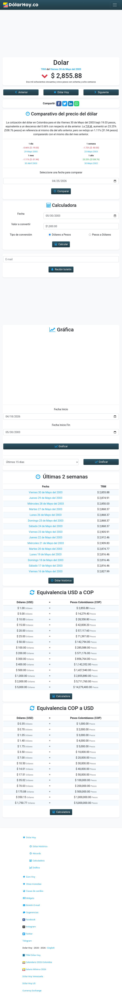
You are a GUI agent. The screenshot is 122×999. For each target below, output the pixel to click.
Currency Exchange (31, 990)
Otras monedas (31, 884)
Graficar (61, 446)
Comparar (61, 191)
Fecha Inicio (61, 409)
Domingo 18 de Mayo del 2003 (45, 560)
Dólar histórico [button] (61, 580)
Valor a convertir (20, 224)
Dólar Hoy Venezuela (32, 976)
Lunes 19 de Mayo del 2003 (46, 554)
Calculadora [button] (61, 696)
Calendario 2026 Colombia (37, 962)
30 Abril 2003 (31, 163)
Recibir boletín (61, 269)
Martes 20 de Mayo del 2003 (45, 548)
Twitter (27, 933)
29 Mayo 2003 (31, 151)
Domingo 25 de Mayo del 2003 (45, 520)
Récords (35, 853)
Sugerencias (30, 912)
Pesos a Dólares (101, 234)
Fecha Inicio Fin (61, 425)
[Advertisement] (61, 34)
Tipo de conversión (21, 234)
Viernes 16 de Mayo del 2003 (45, 571)
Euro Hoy (28, 876)
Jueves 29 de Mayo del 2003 (45, 498)
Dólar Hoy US (28, 983)
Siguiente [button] (101, 92)
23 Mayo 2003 (91, 151)
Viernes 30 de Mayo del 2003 (45, 492)
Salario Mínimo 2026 (34, 969)
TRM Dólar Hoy (31, 955)
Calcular (61, 244)
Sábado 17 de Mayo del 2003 (45, 565)
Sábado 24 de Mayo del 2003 (45, 526)
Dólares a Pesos (61, 234)
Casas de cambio (32, 891)
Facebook (28, 919)
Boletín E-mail (31, 905)
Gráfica (34, 867)
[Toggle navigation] (114, 5)
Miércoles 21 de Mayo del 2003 (45, 543)
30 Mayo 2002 (91, 163)
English (51, 947)
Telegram (27, 940)
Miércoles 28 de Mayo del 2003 (45, 503)
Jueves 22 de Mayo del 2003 (45, 537)
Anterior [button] (21, 92)
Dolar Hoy (29, 837)
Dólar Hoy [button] (61, 92)
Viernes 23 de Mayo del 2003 (45, 531)
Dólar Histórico (38, 846)
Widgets (28, 898)
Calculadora (36, 860)
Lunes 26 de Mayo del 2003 (46, 514)
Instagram (29, 926)
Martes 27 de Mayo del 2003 (45, 509)
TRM (43, 69)
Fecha (20, 213)
